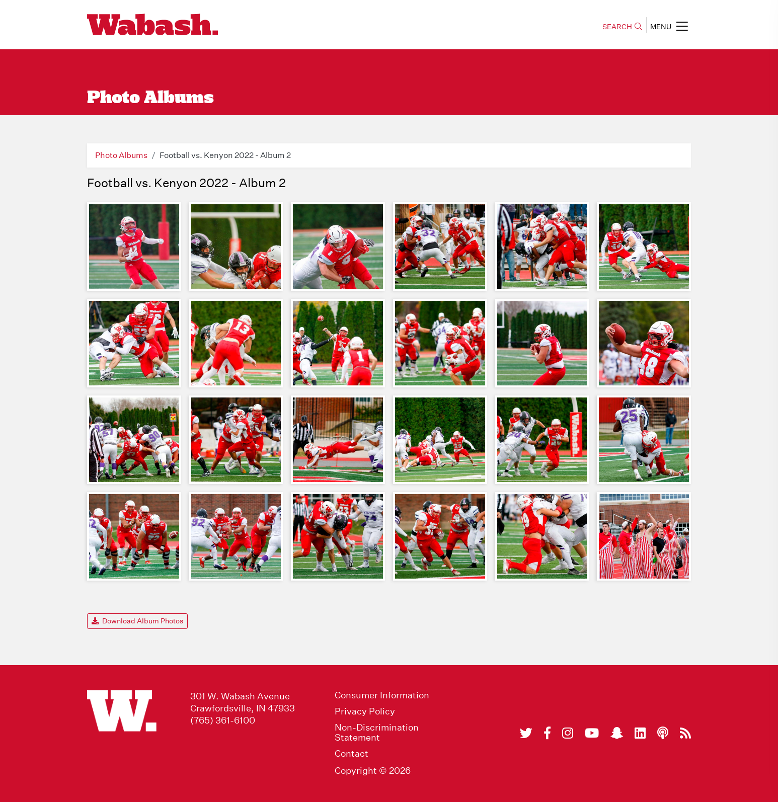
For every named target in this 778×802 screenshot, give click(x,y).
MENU (669, 26)
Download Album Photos (137, 620)
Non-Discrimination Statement (377, 733)
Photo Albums (121, 155)
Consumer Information (382, 695)
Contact (351, 754)
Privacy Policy (365, 711)
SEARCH (622, 26)
